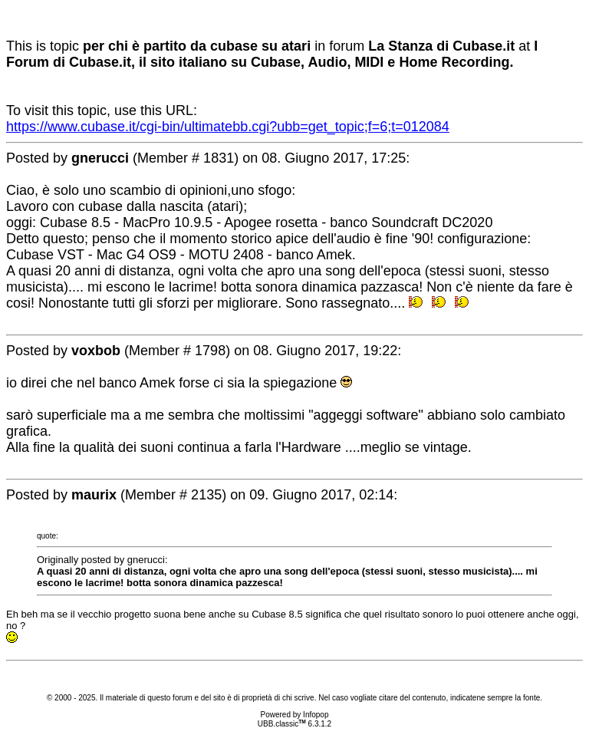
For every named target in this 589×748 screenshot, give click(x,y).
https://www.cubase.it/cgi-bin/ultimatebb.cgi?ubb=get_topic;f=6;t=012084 (227, 126)
